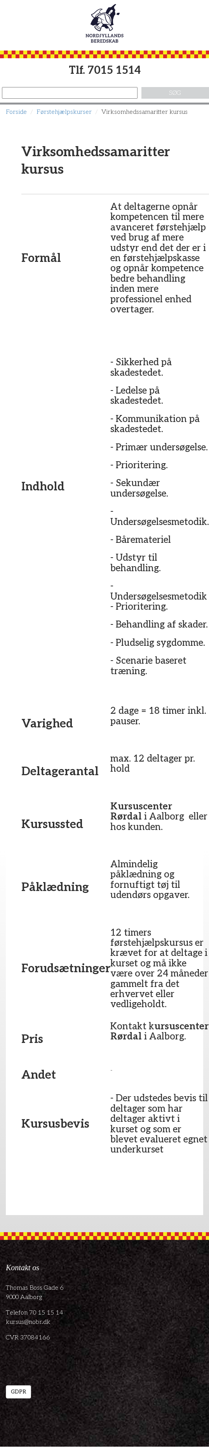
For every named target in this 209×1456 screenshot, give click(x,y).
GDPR (18, 1391)
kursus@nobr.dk (28, 1322)
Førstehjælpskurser (64, 112)
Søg (175, 93)
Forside (16, 112)
